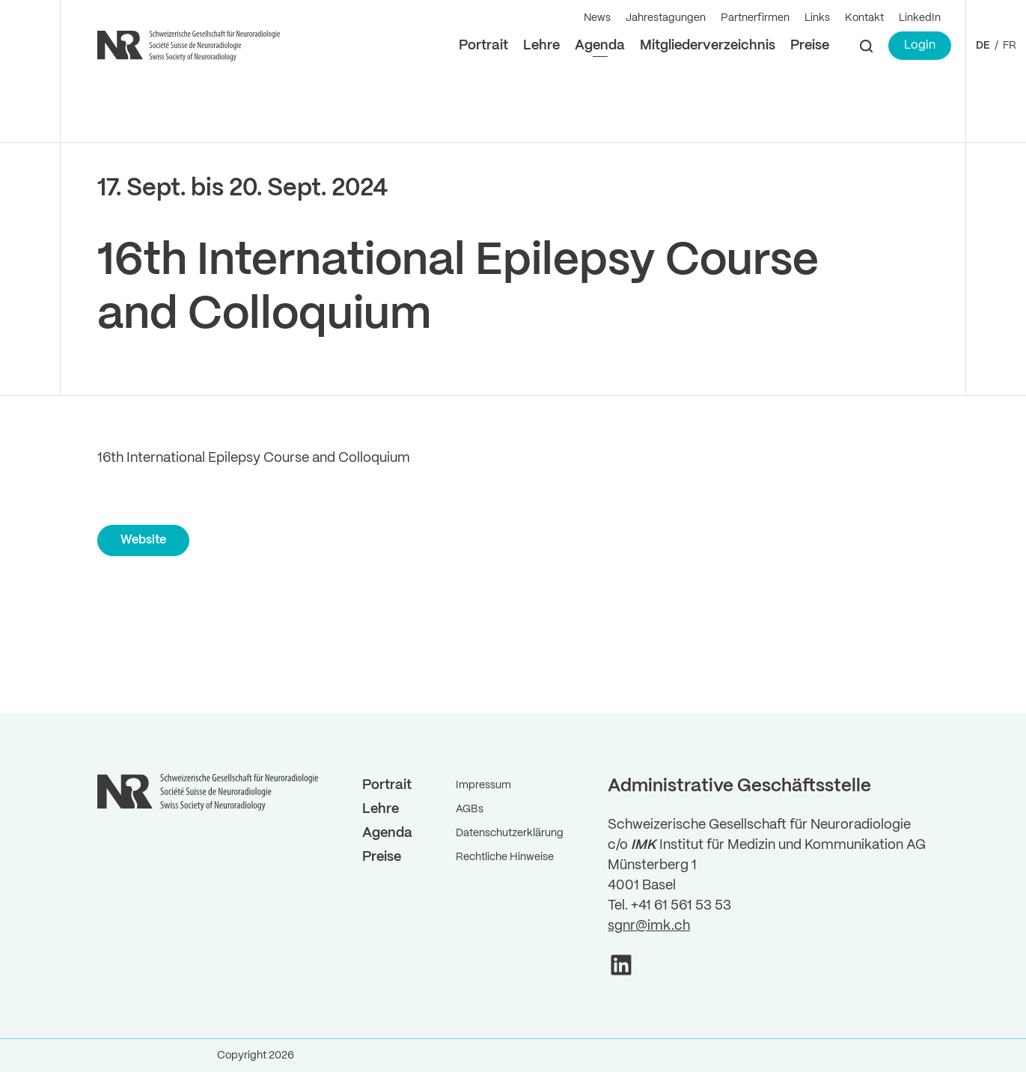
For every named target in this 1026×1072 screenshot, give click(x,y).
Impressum (483, 785)
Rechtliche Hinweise (505, 857)
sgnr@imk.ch (649, 926)
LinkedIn (920, 18)
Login (919, 45)
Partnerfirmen (755, 18)
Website (143, 540)
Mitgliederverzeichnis (707, 45)
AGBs (469, 809)
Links (817, 18)
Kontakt (864, 18)
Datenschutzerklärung (510, 833)
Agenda (600, 45)
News (597, 18)
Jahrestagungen (666, 18)
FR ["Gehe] (1009, 45)
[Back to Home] (190, 45)
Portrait (483, 45)
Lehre (541, 45)
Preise (809, 45)
